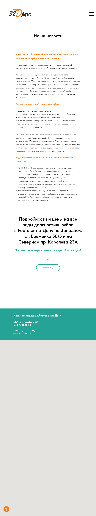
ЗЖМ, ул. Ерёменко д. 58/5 (24, 331)
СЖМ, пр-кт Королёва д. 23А (25, 322)
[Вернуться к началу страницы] (6, 509)
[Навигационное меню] (91, 14)
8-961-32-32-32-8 (24, 325)
